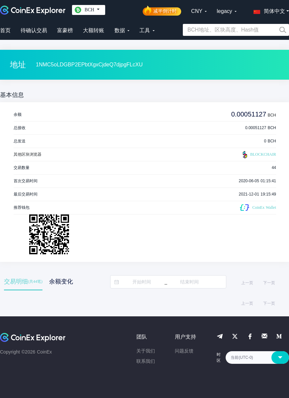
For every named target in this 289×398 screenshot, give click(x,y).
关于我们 (145, 351)
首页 (5, 30)
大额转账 (93, 30)
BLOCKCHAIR (258, 155)
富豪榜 (65, 30)
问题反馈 (184, 351)
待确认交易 (34, 30)
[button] (268, 10)
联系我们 (145, 361)
